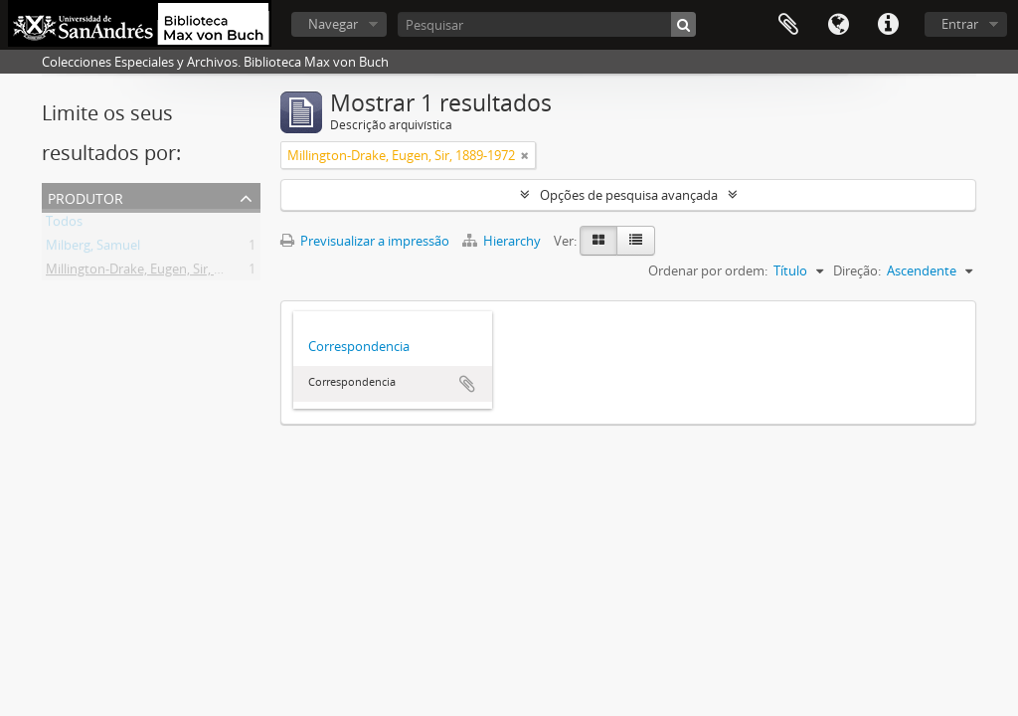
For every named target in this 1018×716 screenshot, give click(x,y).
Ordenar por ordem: (707, 270)
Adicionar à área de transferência (467, 384)
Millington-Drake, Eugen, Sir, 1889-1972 (159, 272)
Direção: (857, 270)
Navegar (333, 24)
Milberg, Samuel (93, 249)
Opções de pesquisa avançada (629, 195)
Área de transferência (788, 25)
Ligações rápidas (888, 25)
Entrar (959, 24)
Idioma (838, 25)
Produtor (85, 196)
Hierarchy (503, 241)
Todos (64, 225)
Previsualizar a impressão (364, 241)
